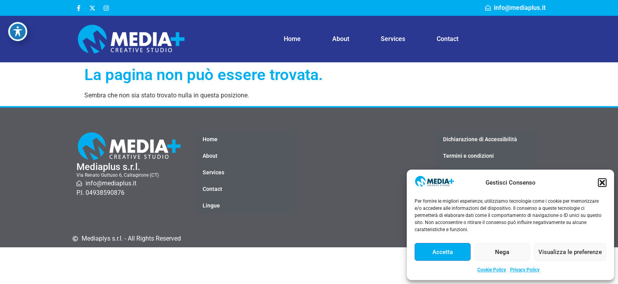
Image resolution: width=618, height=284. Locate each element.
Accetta (442, 252)
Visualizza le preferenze (570, 252)
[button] (602, 183)
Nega (502, 252)
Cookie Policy (491, 270)
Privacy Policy (525, 270)
